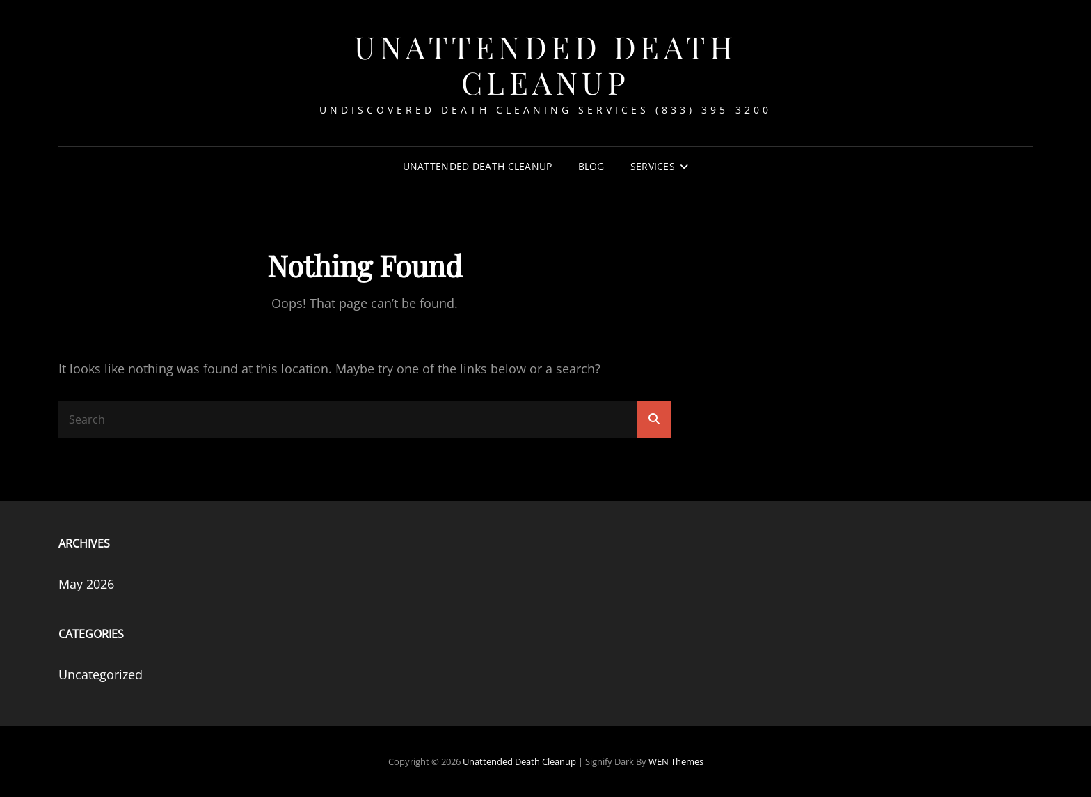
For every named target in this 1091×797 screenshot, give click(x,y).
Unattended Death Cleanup (545, 64)
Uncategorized (100, 674)
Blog (591, 166)
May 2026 (86, 583)
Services (652, 166)
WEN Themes (675, 761)
